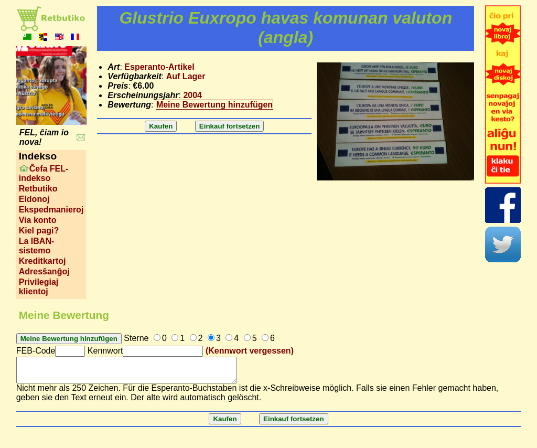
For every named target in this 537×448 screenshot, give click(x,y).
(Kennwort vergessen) (250, 350)
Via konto (38, 220)
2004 (192, 95)
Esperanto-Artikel (159, 66)
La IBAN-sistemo (37, 246)
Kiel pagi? (39, 230)
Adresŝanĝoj (44, 271)
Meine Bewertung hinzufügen (214, 104)
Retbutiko (38, 188)
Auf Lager (186, 76)
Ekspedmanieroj (51, 209)
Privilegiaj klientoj (39, 287)
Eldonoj (34, 199)
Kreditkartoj (42, 261)
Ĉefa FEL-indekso (44, 173)
